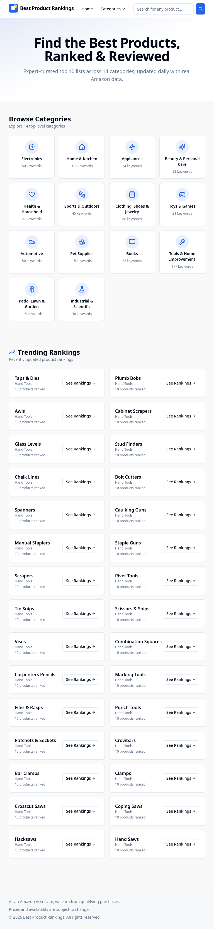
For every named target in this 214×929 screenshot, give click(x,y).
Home (87, 8)
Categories (113, 8)
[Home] (41, 9)
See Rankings (80, 383)
